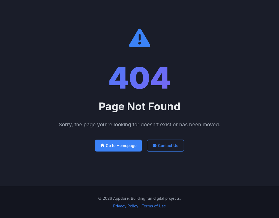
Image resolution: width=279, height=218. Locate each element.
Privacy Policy (125, 206)
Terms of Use (154, 206)
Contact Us (165, 145)
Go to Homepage (118, 145)
